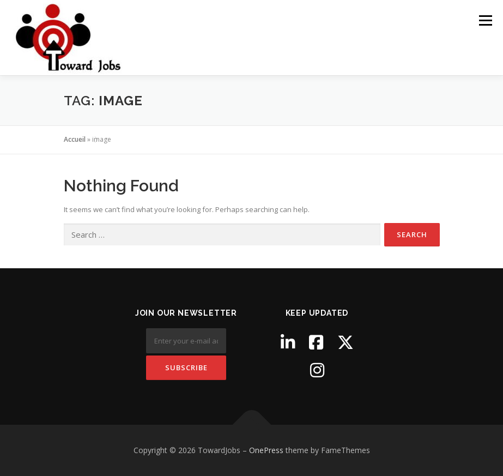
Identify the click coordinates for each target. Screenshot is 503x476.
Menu (485, 20)
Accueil (75, 139)
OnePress (266, 450)
